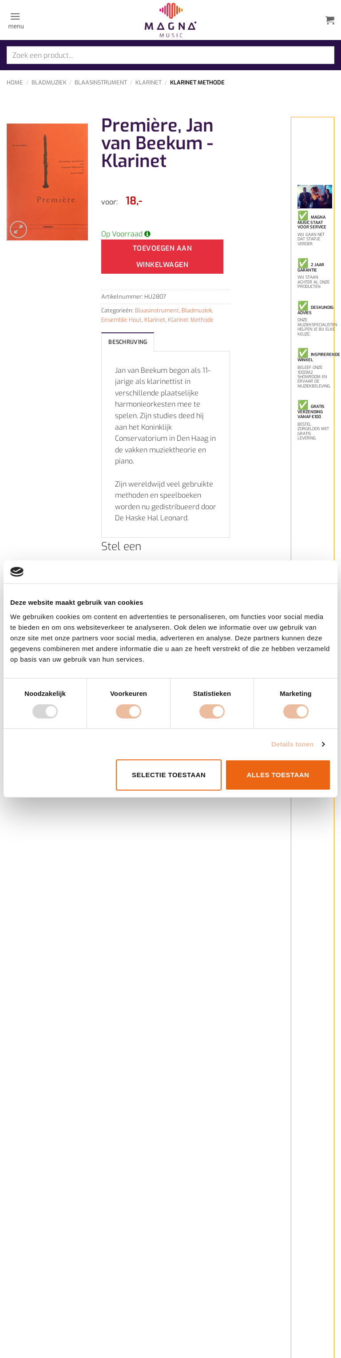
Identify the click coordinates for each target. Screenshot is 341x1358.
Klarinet (148, 82)
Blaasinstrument (101, 82)
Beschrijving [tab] (127, 342)
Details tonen (292, 744)
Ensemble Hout (121, 320)
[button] (15, 20)
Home (15, 82)
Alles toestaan (277, 775)
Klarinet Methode (197, 82)
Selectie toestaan (169, 775)
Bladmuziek (49, 82)
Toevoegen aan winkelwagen (162, 256)
